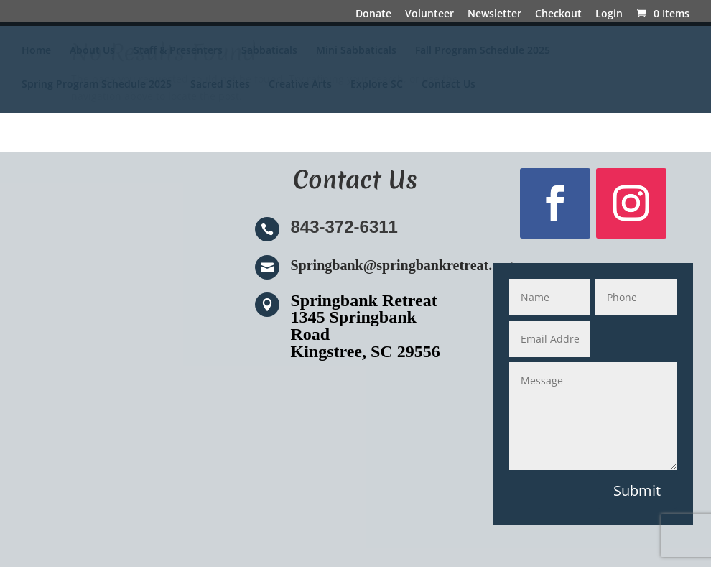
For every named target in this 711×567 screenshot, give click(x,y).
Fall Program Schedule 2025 (482, 51)
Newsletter (494, 14)
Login (609, 14)
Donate (373, 14)
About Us (92, 51)
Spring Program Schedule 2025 (97, 85)
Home (36, 51)
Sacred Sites (220, 85)
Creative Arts (300, 85)
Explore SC (376, 85)
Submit (637, 490)
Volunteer (429, 14)
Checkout (558, 14)
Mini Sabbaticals (356, 51)
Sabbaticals (269, 51)
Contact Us (448, 85)
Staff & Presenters (178, 51)
